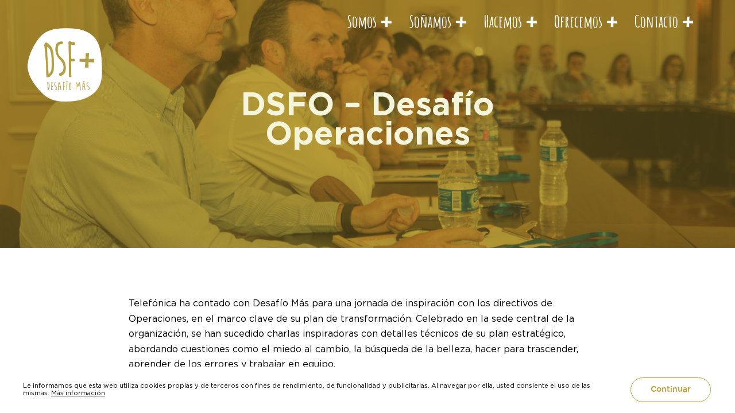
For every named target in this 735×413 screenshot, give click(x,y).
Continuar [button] (671, 389)
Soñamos (430, 21)
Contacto (656, 21)
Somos (362, 21)
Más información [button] (78, 392)
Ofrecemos (578, 21)
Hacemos (502, 21)
